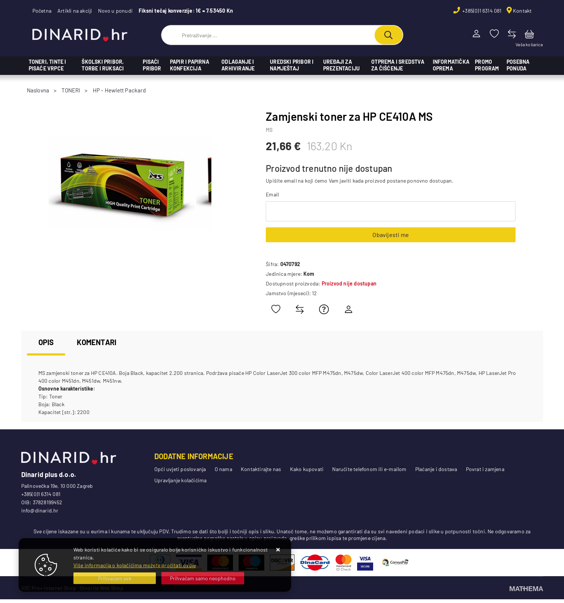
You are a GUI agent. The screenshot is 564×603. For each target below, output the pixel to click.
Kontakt (522, 10)
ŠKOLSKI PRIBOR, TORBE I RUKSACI (103, 65)
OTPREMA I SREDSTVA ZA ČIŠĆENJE (397, 65)
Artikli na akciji (74, 10)
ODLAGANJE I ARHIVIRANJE (238, 65)
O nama (223, 469)
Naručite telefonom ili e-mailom (369, 469)
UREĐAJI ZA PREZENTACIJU (341, 65)
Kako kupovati (307, 469)
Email (272, 194)
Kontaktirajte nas (261, 469)
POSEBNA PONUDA (518, 65)
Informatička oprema (451, 65)
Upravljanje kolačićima (180, 480)
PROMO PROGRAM (487, 65)
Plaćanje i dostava (436, 469)
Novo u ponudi (115, 10)
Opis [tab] (46, 342)
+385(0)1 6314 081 (481, 10)
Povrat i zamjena (485, 469)
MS (269, 130)
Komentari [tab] (96, 342)
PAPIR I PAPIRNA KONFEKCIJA (189, 65)
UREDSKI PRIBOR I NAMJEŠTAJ (291, 65)
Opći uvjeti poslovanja (180, 469)
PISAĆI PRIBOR (152, 65)
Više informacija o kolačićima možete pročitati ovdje (134, 565)
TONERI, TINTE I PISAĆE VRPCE (47, 65)
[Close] (114, 578)
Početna (41, 10)
